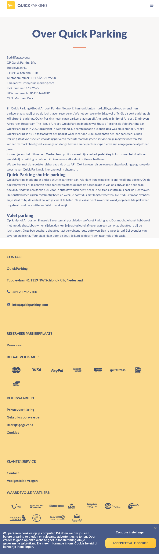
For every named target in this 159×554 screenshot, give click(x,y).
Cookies (13, 432)
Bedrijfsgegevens (20, 425)
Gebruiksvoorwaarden (24, 417)
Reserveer (15, 345)
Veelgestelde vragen (22, 480)
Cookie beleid (84, 543)
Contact (13, 473)
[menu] (148, 5)
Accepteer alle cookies (130, 543)
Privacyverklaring (20, 409)
